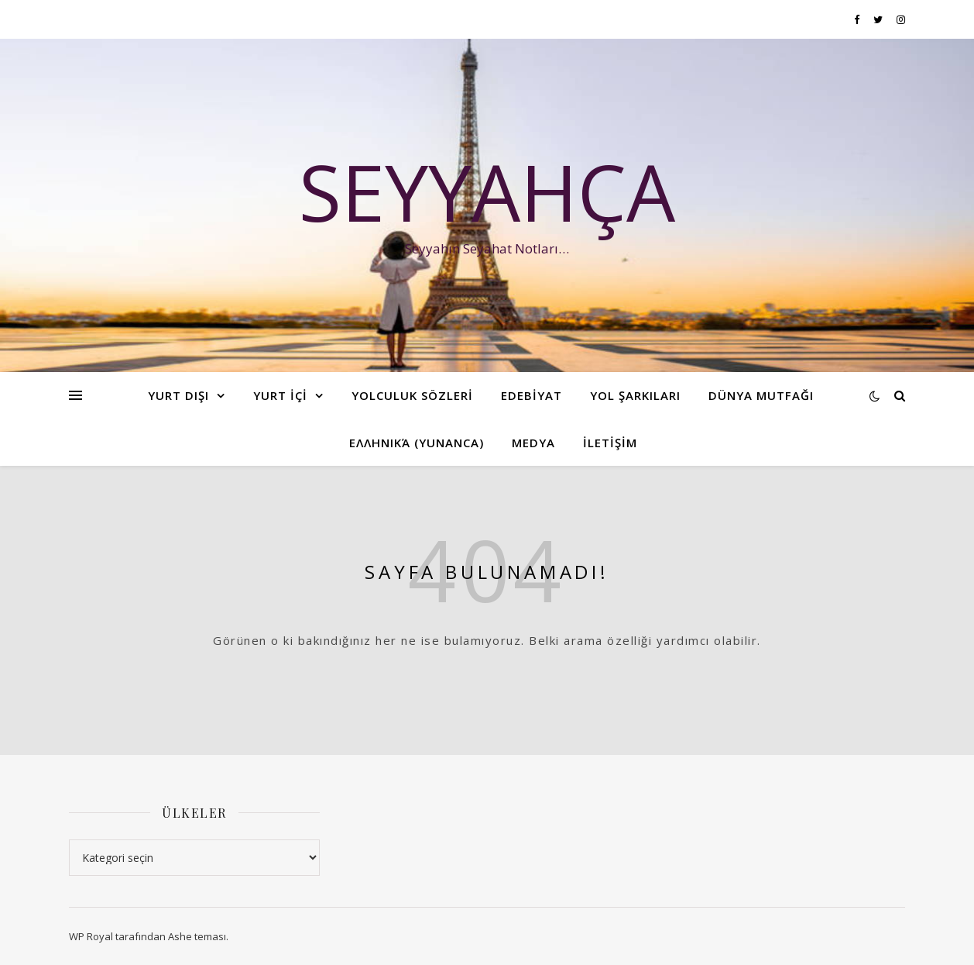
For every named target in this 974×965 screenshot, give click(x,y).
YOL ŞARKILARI (635, 395)
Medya (533, 442)
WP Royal (91, 936)
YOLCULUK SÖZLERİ (412, 395)
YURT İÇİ (280, 395)
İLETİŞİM (610, 442)
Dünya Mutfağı (761, 395)
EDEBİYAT (531, 395)
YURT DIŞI (178, 395)
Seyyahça (487, 191)
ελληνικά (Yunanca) (416, 442)
